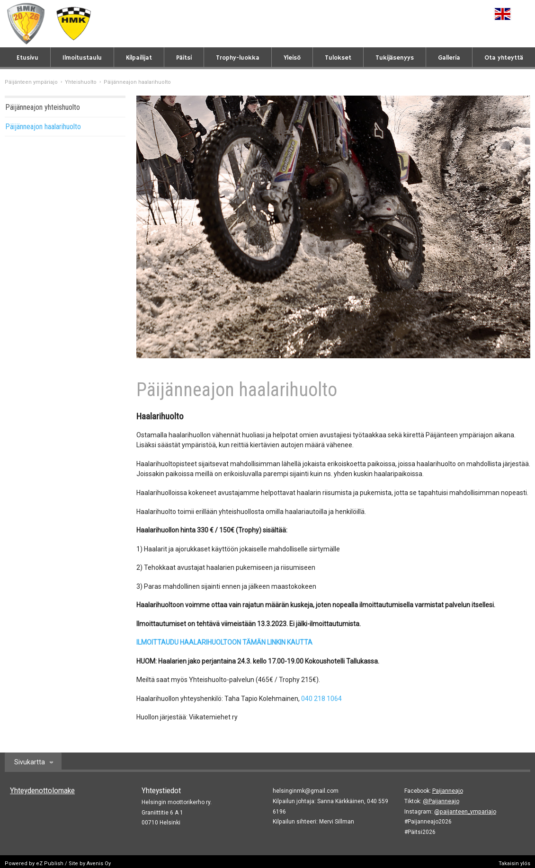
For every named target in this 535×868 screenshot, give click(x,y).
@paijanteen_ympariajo (465, 811)
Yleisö (292, 58)
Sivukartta (29, 762)
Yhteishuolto (81, 82)
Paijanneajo (447, 791)
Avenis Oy (99, 863)
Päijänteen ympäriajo (31, 82)
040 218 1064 (321, 698)
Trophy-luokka (237, 58)
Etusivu (27, 58)
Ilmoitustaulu (82, 58)
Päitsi (184, 58)
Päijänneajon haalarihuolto (43, 126)
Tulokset (338, 58)
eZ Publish (49, 863)
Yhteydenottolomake (42, 790)
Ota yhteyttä (503, 58)
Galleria (449, 58)
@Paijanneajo (441, 801)
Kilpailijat (139, 58)
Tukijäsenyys (394, 58)
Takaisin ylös (514, 863)
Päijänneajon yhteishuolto (42, 107)
